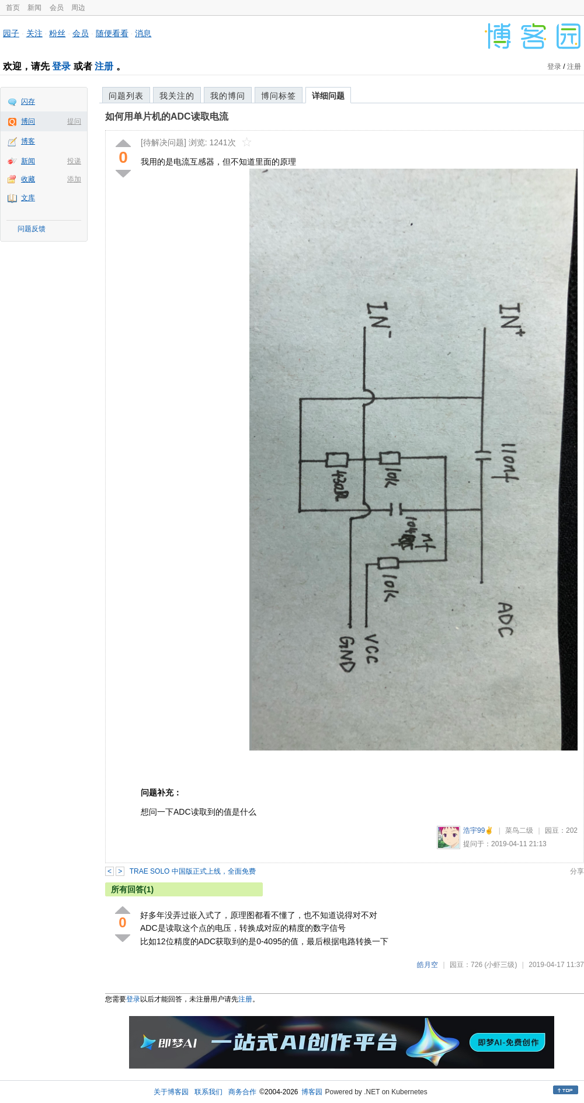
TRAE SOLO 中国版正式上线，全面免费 (193, 871)
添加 (74, 179)
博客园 (311, 1092)
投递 (74, 161)
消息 (143, 33)
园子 (11, 33)
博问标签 (278, 95)
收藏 (28, 179)
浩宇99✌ (478, 830)
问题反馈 (32, 229)
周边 (78, 8)
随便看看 (112, 33)
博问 (28, 121)
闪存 (28, 101)
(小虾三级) (500, 965)
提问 (74, 121)
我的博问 (227, 95)
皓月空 (427, 965)
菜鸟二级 (519, 830)
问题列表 (126, 95)
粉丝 (57, 33)
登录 (61, 66)
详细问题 (328, 95)
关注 (34, 33)
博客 (28, 141)
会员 (57, 8)
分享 (577, 871)
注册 (104, 66)
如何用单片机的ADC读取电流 (166, 116)
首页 (13, 8)
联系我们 (208, 1092)
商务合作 (242, 1092)
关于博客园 (171, 1092)
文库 (28, 198)
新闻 (34, 8)
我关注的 (176, 95)
